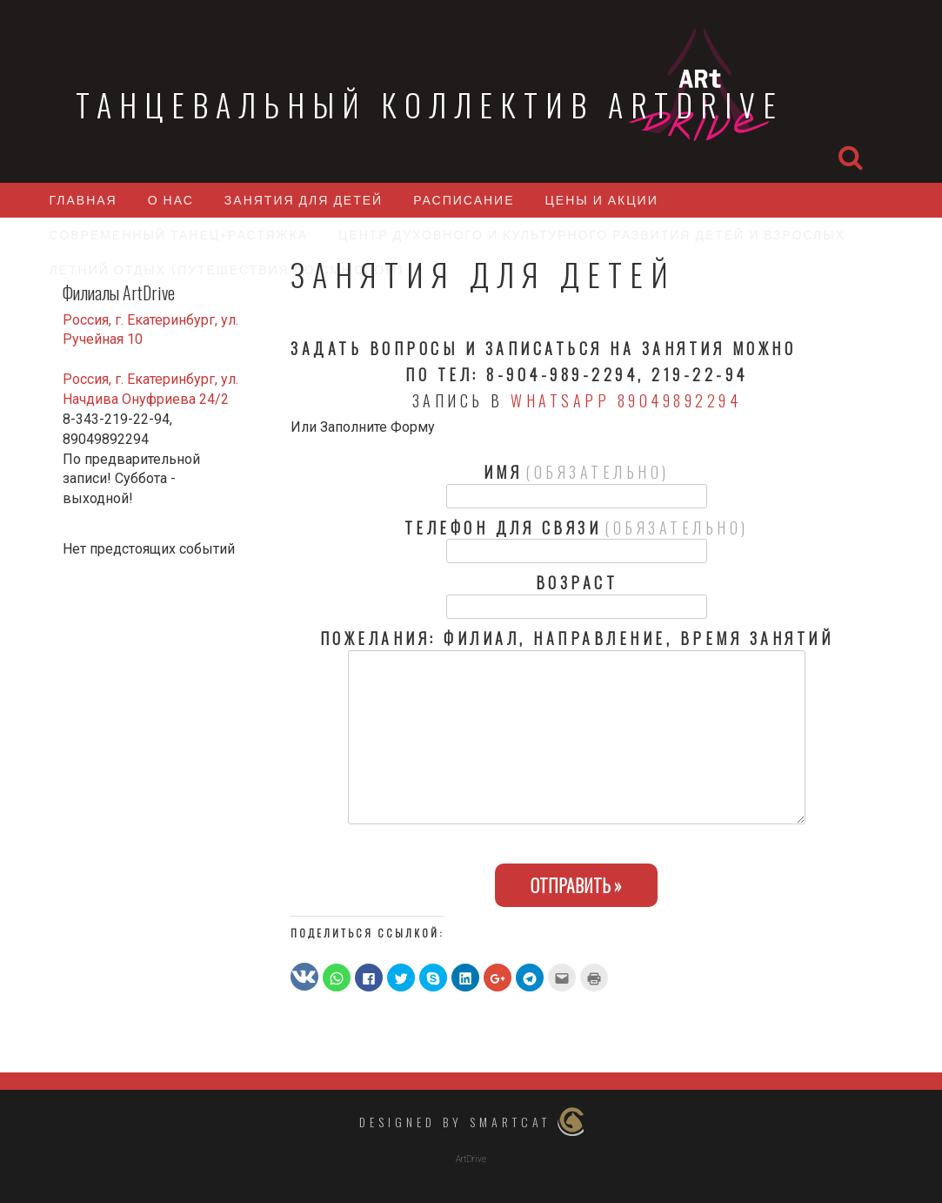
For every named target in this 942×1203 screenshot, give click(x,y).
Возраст (577, 583)
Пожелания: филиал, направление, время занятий (577, 639)
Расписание (463, 200)
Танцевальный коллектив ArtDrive (430, 104)
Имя (577, 472)
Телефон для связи (576, 528)
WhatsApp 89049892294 (626, 400)
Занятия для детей (303, 200)
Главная (83, 200)
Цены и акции (601, 200)
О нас (171, 200)
